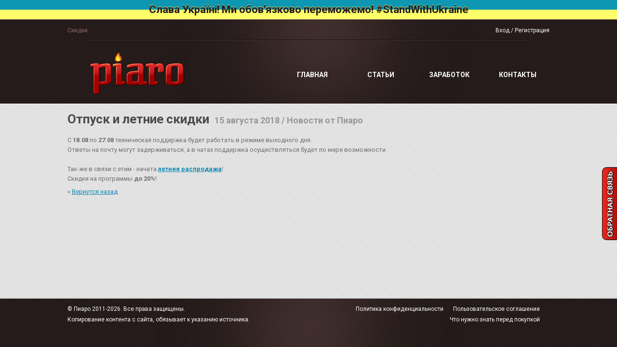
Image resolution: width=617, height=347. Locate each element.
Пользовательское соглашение (496, 309)
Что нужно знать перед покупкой (495, 319)
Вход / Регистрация (523, 30)
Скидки (77, 30)
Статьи (380, 75)
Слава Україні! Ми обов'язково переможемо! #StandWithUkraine (309, 9)
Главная (312, 75)
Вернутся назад (95, 191)
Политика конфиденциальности (399, 309)
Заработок (449, 75)
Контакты (518, 75)
